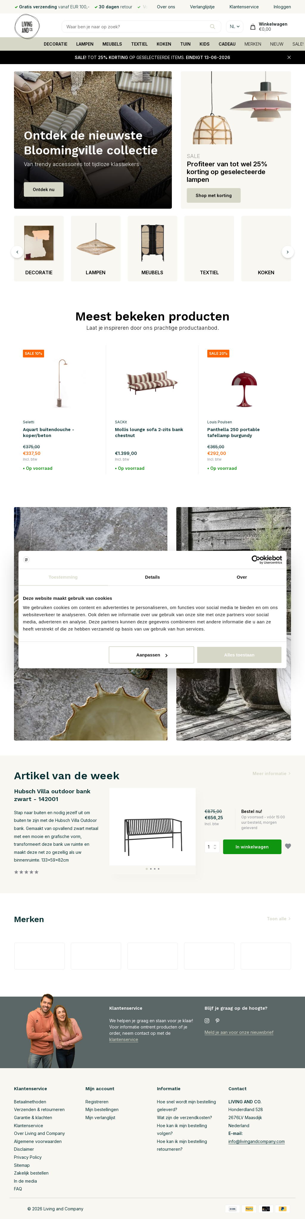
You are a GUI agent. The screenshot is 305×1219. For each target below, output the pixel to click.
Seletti (28, 422)
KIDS (205, 44)
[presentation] (17, 252)
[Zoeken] (141, 27)
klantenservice (123, 1039)
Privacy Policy (28, 1157)
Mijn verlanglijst (100, 1117)
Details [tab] (152, 576)
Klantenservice (244, 6)
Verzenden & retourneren (39, 1109)
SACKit (121, 422)
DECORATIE (55, 44)
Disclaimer (24, 1149)
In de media (25, 1181)
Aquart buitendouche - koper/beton (48, 432)
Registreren (96, 1101)
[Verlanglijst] (288, 846)
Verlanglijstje (202, 6)
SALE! (298, 44)
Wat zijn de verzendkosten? (184, 1117)
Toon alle (277, 918)
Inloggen (282, 6)
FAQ (18, 1188)
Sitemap (22, 1165)
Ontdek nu (44, 189)
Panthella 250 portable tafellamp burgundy (233, 432)
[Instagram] (207, 1021)
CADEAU (227, 44)
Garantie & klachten (33, 1117)
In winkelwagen (252, 846)
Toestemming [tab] (63, 576)
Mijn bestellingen (102, 1109)
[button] (146, 869)
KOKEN (164, 44)
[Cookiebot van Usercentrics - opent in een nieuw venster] (256, 559)
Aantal (212, 847)
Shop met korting (214, 195)
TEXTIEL (139, 44)
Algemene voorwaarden (38, 1141)
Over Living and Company (39, 1133)
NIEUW (277, 44)
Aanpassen (151, 654)
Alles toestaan (239, 654)
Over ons (166, 6)
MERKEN (253, 44)
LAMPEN (85, 44)
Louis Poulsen (219, 422)
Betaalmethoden (30, 1101)
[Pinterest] (217, 1021)
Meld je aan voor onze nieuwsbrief (239, 1032)
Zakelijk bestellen (31, 1172)
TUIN (185, 44)
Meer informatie (270, 773)
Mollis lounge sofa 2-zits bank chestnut (149, 432)
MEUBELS (112, 44)
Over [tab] (242, 576)
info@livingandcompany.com (256, 1141)
